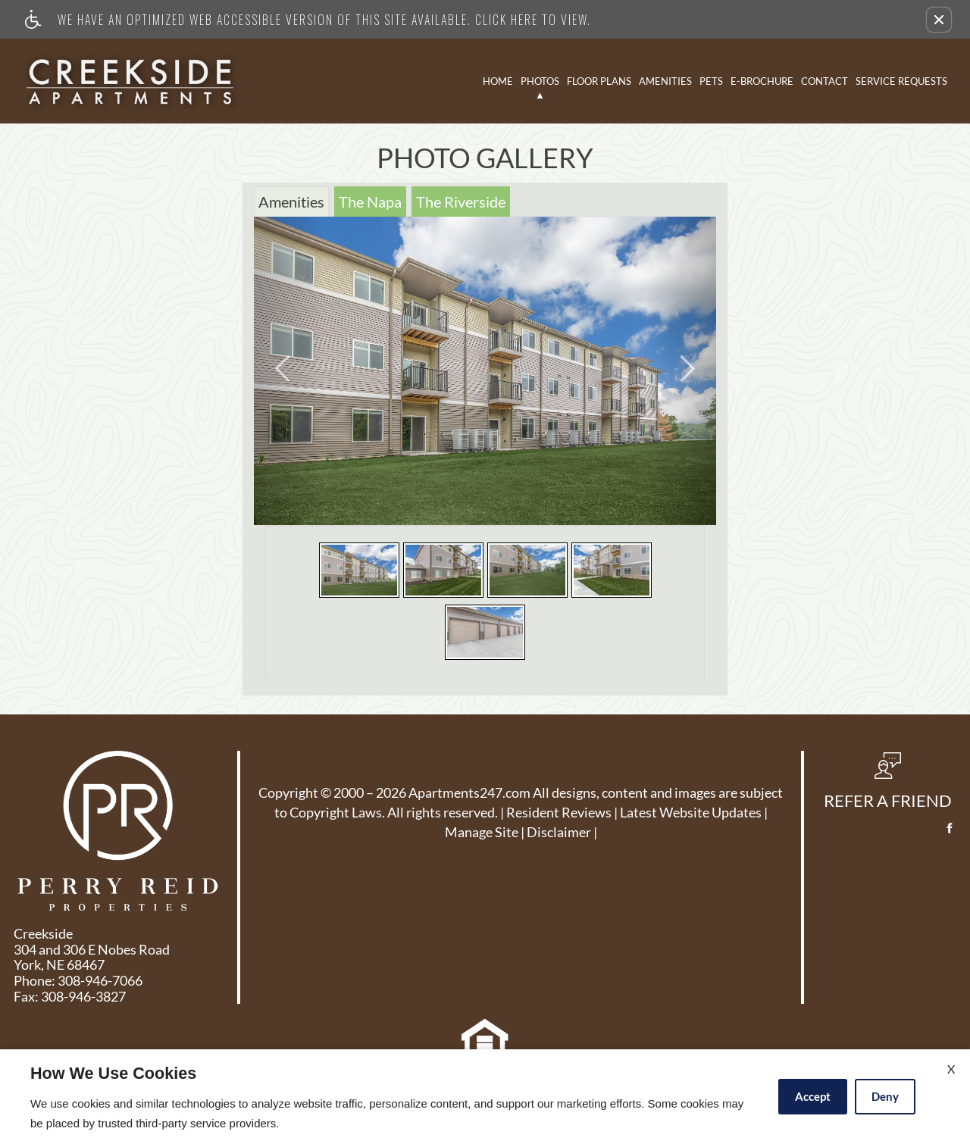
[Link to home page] (130, 81)
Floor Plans (599, 81)
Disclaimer (559, 832)
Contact (824, 81)
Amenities (665, 81)
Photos (540, 81)
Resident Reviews (559, 812)
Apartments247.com (469, 793)
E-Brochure (762, 81)
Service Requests (901, 81)
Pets (711, 81)
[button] (939, 20)
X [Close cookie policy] (951, 1068)
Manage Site (481, 832)
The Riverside (460, 201)
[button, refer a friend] (887, 785)
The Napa (370, 201)
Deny (885, 1096)
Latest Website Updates (691, 812)
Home (498, 81)
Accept (813, 1096)
